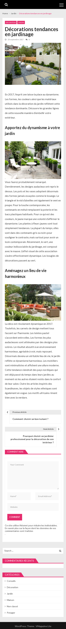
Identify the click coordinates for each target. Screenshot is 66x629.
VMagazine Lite (43, 626)
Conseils (11, 581)
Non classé (12, 606)
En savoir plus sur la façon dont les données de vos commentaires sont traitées (30, 529)
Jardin (21, 22)
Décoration (11, 22)
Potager (11, 612)
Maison (10, 600)
